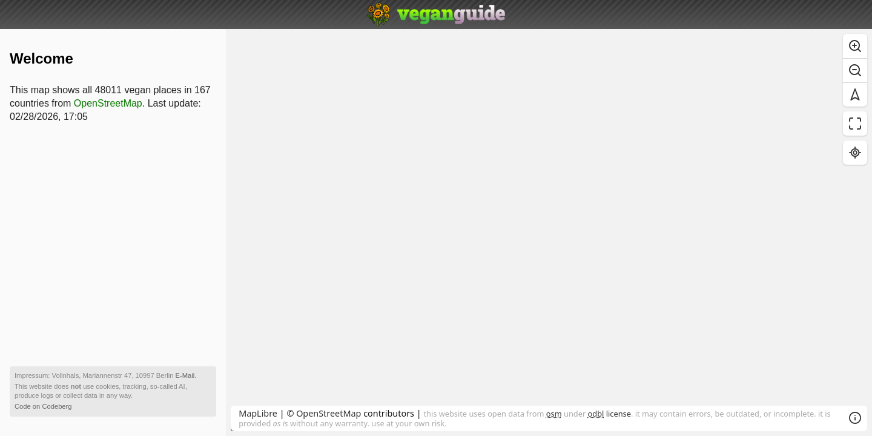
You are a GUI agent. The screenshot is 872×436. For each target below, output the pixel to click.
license (609, 413)
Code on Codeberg (43, 406)
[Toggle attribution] (855, 418)
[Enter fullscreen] (855, 123)
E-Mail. (186, 375)
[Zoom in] (855, 46)
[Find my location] (855, 152)
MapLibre (258, 413)
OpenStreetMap (328, 413)
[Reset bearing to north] (855, 94)
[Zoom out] (855, 70)
